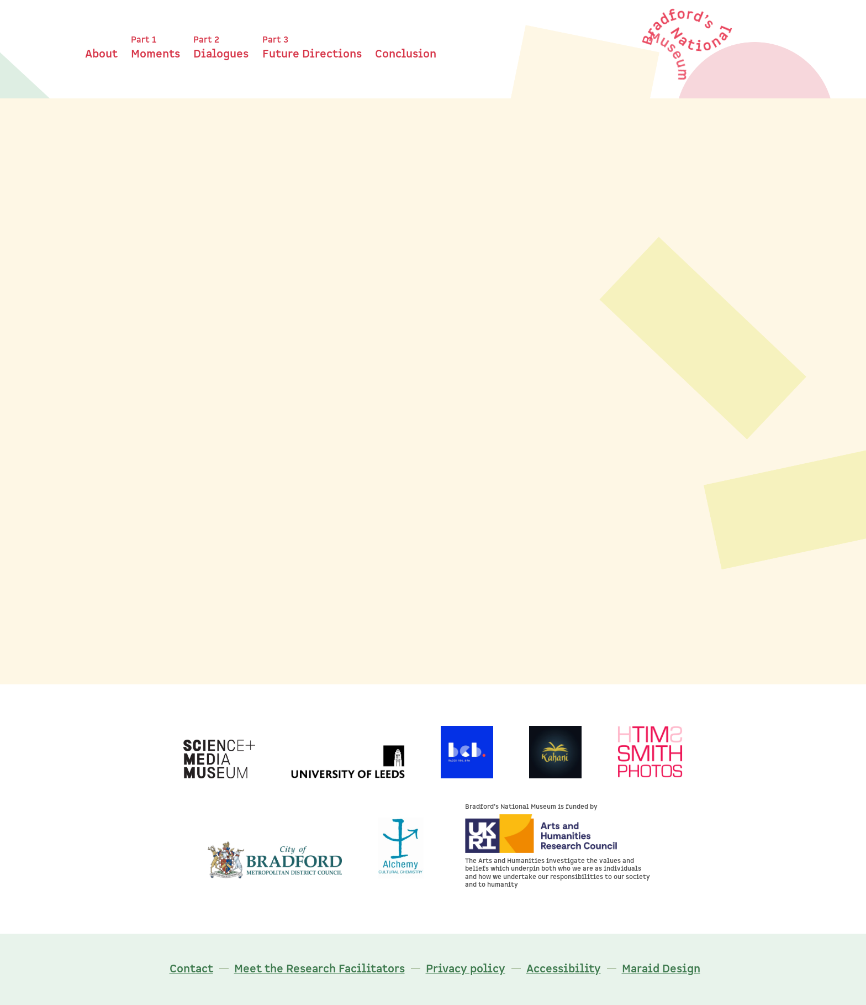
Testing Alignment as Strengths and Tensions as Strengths (688, 295)
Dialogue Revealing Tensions (698, 257)
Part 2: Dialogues (719, 172)
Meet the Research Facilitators (319, 968)
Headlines (724, 191)
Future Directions (312, 47)
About (101, 53)
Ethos (736, 211)
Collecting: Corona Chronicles (700, 333)
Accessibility (563, 968)
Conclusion (405, 53)
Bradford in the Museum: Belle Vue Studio (685, 365)
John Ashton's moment (292, 556)
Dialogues (221, 47)
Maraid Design (661, 968)
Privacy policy (465, 968)
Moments (155, 47)
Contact (191, 968)
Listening (725, 231)
